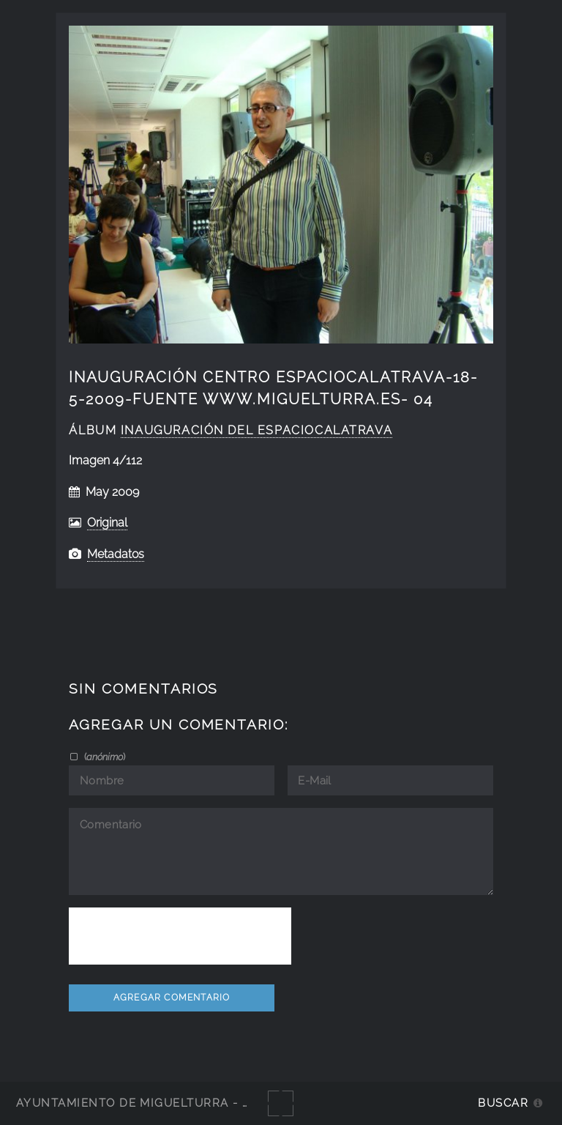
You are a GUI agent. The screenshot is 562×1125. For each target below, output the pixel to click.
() (103, 756)
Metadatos (115, 554)
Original (107, 523)
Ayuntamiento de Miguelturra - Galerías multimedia (200, 1102)
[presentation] (180, 936)
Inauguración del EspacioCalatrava (256, 430)
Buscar (503, 1102)
